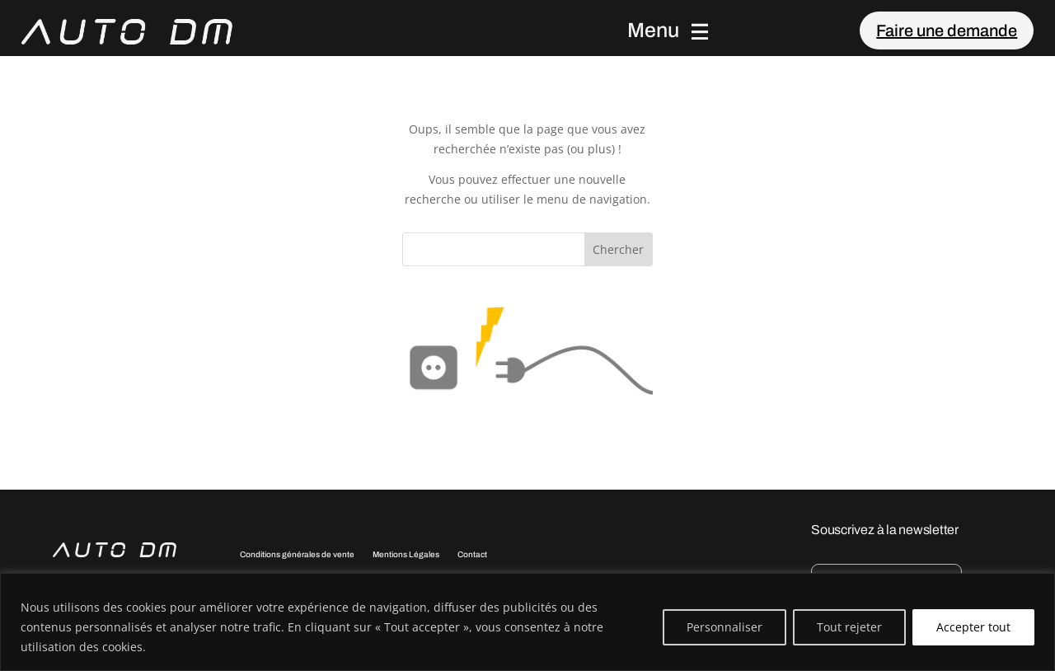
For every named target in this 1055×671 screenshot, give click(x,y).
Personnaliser (724, 627)
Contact (472, 554)
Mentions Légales (406, 554)
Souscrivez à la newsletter (885, 530)
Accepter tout (973, 627)
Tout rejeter (849, 627)
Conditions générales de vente (297, 554)
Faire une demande (946, 30)
